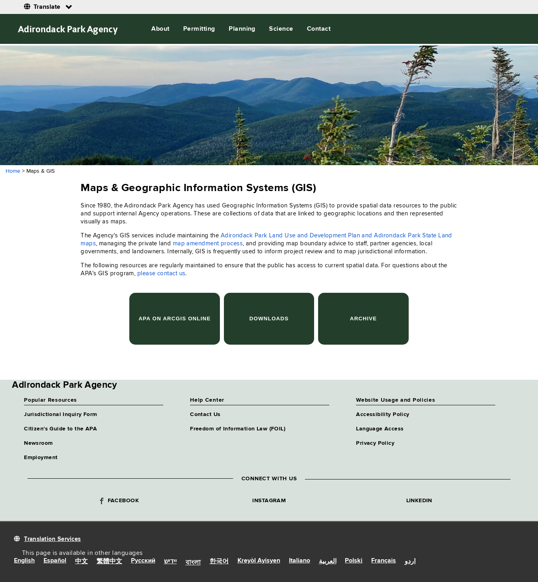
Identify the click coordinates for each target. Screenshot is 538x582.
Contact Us (205, 414)
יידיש (170, 561)
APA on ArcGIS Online (174, 319)
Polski (353, 561)
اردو (410, 561)
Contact (318, 29)
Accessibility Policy (382, 414)
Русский (143, 561)
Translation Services (52, 539)
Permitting (199, 29)
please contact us (161, 273)
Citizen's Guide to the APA (60, 429)
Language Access (380, 429)
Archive (363, 319)
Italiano (299, 561)
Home (13, 171)
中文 (81, 561)
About (160, 29)
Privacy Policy (375, 443)
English (24, 561)
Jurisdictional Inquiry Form (60, 414)
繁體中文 (109, 561)
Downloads (269, 319)
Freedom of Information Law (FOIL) (237, 429)
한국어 (219, 561)
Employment (40, 457)
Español (55, 561)
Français (383, 561)
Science (281, 29)
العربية (327, 561)
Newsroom (38, 443)
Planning (242, 29)
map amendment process (208, 244)
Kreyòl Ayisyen (258, 561)
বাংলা (193, 563)
